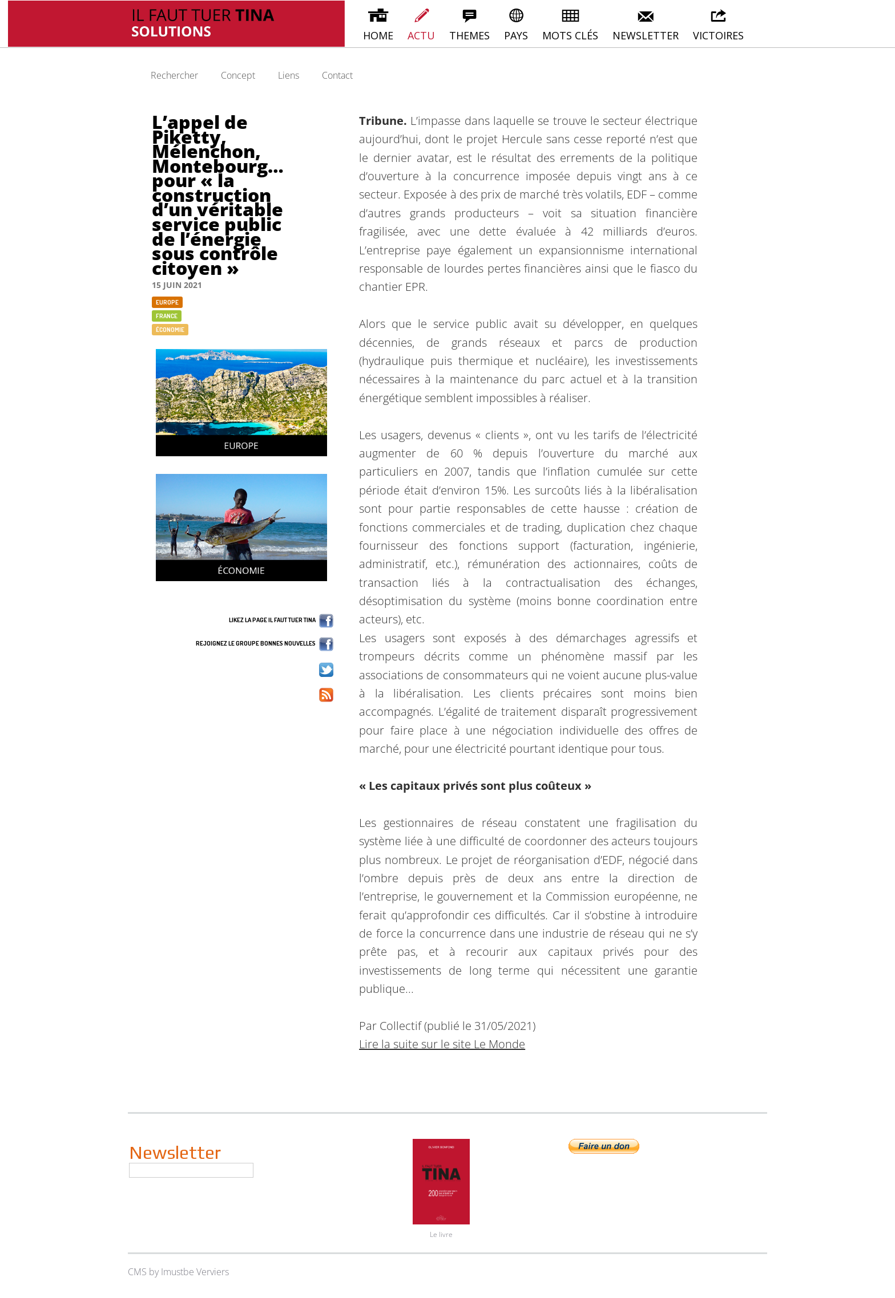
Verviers (212, 1271)
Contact (337, 75)
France (167, 316)
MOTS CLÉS (570, 24)
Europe (167, 302)
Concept (238, 75)
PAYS (516, 24)
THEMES (469, 24)
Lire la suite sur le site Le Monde (442, 1044)
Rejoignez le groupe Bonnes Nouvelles (264, 644)
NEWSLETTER (645, 24)
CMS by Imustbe (161, 1271)
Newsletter (175, 1152)
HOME (378, 24)
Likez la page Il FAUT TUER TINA (281, 621)
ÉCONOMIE (170, 330)
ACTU (421, 24)
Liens (288, 75)
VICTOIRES (718, 24)
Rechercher (174, 75)
